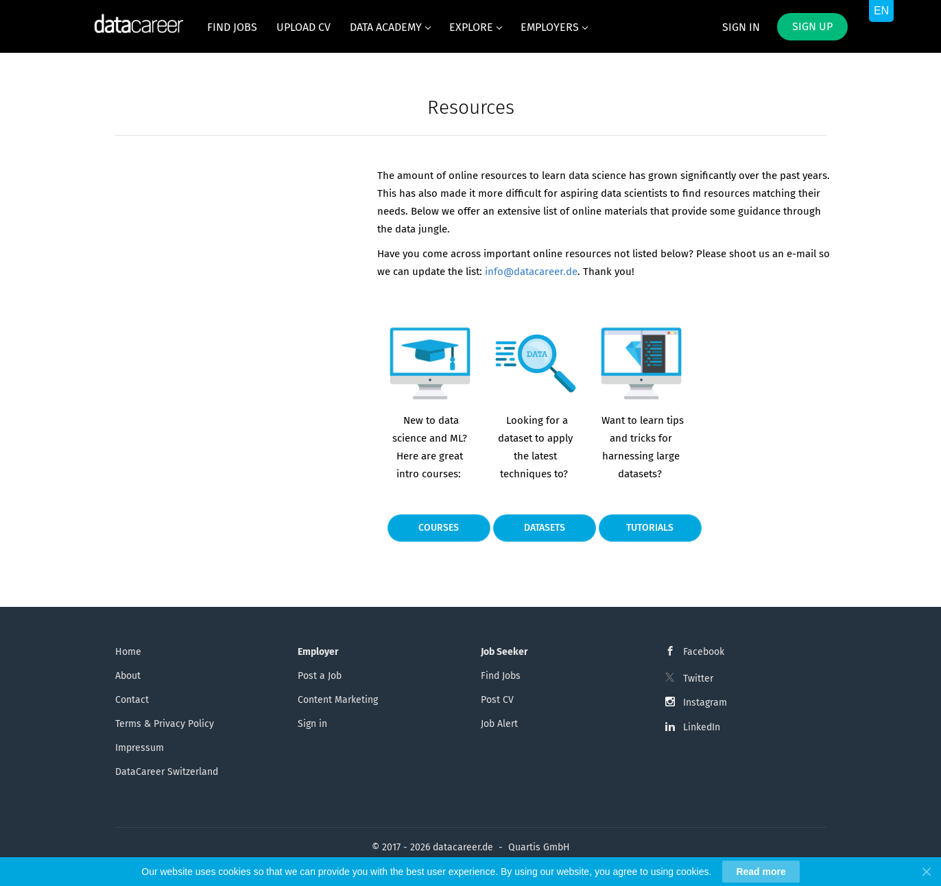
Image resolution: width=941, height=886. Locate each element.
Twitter (698, 678)
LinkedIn (701, 727)
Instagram (705, 702)
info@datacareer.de (531, 271)
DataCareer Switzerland (166, 772)
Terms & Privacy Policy (164, 724)
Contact (132, 700)
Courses (438, 528)
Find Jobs (501, 676)
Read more (760, 871)
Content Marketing (338, 700)
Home (128, 652)
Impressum (139, 748)
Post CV (497, 700)
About (128, 676)
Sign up (812, 26)
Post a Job (320, 676)
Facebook (703, 652)
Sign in (741, 27)
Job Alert (499, 724)
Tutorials (650, 528)
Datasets (544, 528)
